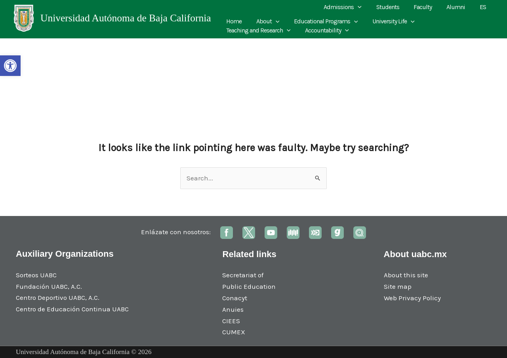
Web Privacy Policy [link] (412, 298)
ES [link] (483, 7)
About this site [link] (406, 275)
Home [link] (233, 21)
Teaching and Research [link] (453, 21)
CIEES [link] (231, 321)
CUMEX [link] (233, 332)
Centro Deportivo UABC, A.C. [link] (57, 297)
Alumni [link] (458, 7)
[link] (10, 65)
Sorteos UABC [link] (36, 275)
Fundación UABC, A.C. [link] (49, 286)
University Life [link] (387, 21)
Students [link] (394, 7)
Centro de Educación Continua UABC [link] (72, 309)
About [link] (265, 21)
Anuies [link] (233, 309)
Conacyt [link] (234, 298)
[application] (366, 7)
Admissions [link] (351, 7)
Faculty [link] (427, 7)
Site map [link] (398, 286)
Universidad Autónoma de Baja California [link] (125, 18)
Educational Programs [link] (321, 21)
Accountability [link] (247, 30)
